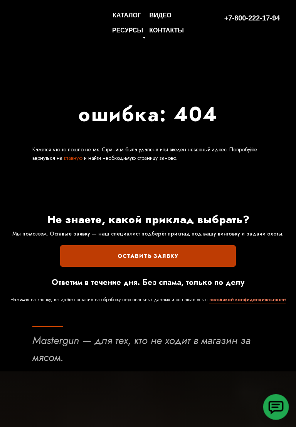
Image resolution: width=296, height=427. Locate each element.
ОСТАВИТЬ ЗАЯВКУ (148, 256)
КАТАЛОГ (127, 15)
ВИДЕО (160, 15)
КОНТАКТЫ (166, 30)
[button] (276, 407)
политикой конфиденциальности (247, 299)
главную (72, 158)
